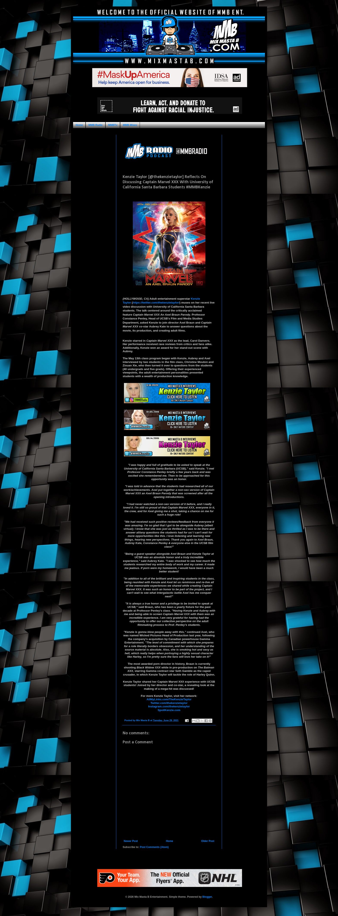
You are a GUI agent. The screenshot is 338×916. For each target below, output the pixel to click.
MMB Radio (95, 125)
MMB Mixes (130, 125)
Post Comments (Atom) (154, 847)
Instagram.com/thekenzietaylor (169, 706)
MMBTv (112, 125)
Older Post (207, 841)
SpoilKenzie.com (169, 710)
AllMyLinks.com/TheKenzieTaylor (169, 699)
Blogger (207, 896)
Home (79, 125)
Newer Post (131, 841)
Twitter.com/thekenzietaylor (169, 703)
